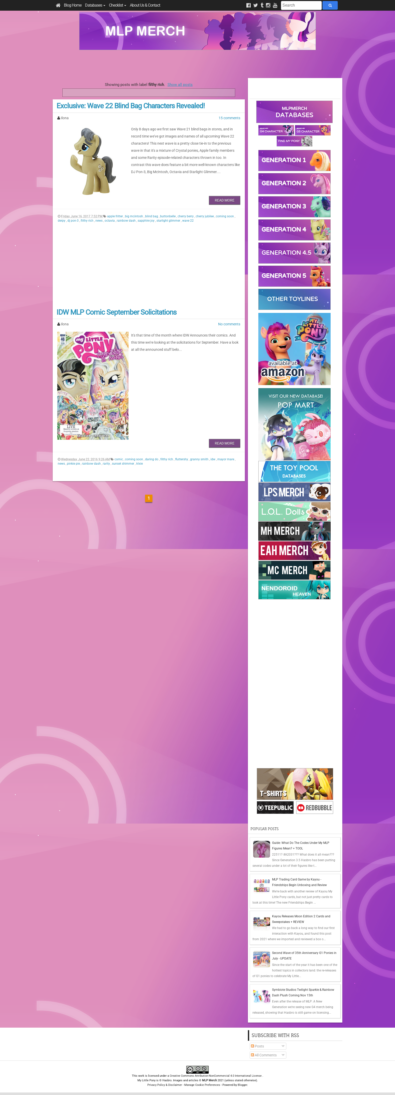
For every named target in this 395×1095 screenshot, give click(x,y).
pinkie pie (74, 463)
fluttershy (182, 459)
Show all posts (180, 84)
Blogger (242, 1085)
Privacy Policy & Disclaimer (164, 1085)
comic (119, 459)
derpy (62, 220)
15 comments (229, 118)
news (99, 220)
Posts (257, 1046)
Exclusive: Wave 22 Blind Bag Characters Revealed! (131, 106)
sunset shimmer (123, 463)
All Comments (264, 1055)
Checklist (117, 5)
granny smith (199, 459)
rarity (107, 463)
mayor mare (226, 459)
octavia (110, 220)
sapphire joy (146, 220)
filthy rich (87, 220)
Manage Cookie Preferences (202, 1085)
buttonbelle (168, 216)
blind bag (152, 216)
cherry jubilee (205, 216)
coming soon (225, 216)
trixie (139, 463)
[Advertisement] (197, 64)
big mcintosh (134, 216)
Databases (95, 5)
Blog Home (72, 5)
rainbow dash (126, 220)
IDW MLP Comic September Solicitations (116, 312)
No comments (229, 324)
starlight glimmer (169, 220)
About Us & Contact (145, 5)
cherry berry (186, 216)
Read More (224, 200)
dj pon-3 (73, 220)
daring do (152, 459)
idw (213, 459)
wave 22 (188, 220)
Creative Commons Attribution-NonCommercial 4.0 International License (216, 1075)
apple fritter (115, 216)
